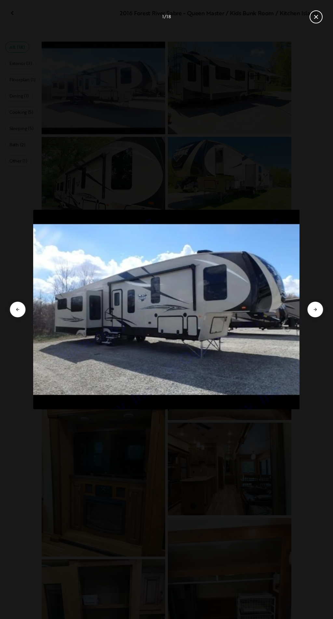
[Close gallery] (316, 16)
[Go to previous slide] (17, 309)
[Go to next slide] (315, 309)
